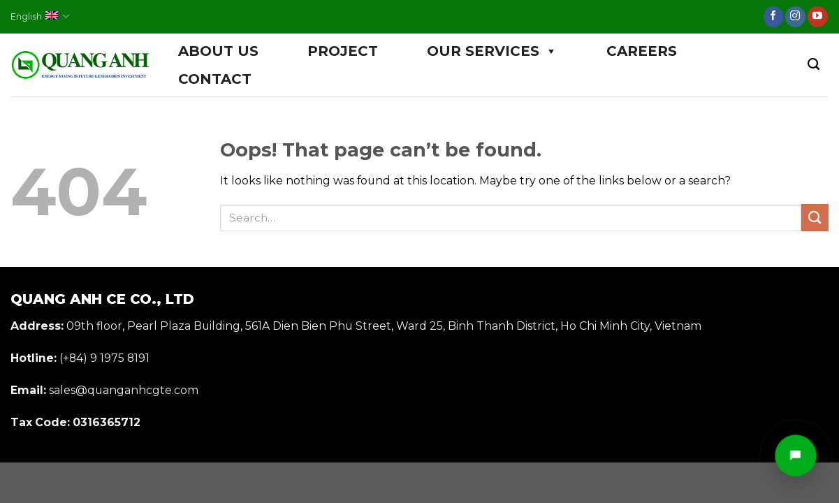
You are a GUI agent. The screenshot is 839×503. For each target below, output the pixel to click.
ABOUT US (218, 51)
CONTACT (214, 79)
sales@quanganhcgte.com (123, 390)
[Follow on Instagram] (795, 16)
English (39, 16)
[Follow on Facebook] (774, 16)
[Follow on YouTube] (818, 16)
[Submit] (815, 217)
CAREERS (641, 51)
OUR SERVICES (492, 51)
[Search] (813, 64)
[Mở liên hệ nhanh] (796, 455)
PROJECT (342, 51)
